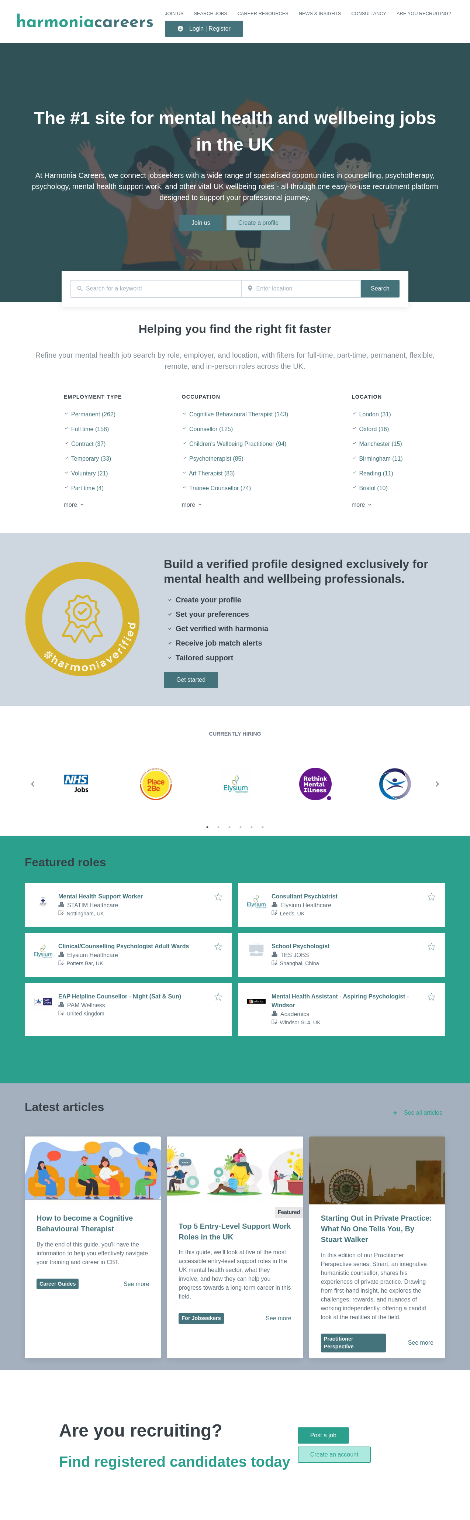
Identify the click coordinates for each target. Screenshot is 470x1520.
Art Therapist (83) (212, 473)
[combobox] (155, 289)
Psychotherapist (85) (216, 458)
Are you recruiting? (424, 13)
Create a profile (258, 223)
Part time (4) (87, 488)
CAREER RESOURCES (263, 13)
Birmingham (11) (380, 458)
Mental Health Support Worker (100, 896)
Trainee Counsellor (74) (220, 488)
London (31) (375, 414)
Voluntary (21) (89, 473)
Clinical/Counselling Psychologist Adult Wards (123, 946)
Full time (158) (90, 429)
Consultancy (368, 13)
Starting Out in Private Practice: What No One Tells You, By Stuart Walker (377, 1229)
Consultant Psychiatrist (305, 896)
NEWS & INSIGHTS (320, 13)
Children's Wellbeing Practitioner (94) (237, 444)
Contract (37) (88, 444)
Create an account (334, 1454)
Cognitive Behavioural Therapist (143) (238, 414)
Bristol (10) (373, 488)
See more (136, 1284)
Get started (190, 680)
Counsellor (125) (211, 429)
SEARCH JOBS (210, 13)
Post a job (323, 1435)
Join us (174, 13)
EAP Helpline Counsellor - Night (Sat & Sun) (119, 996)
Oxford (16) (374, 429)
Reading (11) (376, 473)
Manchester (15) (380, 444)
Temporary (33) (91, 458)
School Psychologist (300, 946)
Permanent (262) (93, 414)
